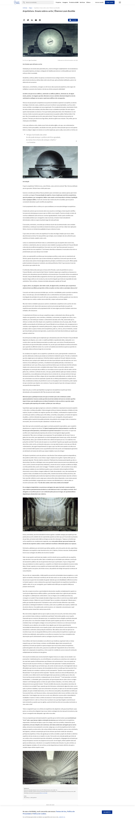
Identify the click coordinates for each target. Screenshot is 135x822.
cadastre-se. (62, 817)
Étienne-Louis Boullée (43, 793)
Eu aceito (107, 812)
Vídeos (88, 2)
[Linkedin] (32, 20)
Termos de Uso (61, 811)
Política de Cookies (39, 814)
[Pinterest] (40, 20)
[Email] (36, 20)
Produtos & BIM (73, 2)
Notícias (82, 2)
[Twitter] (28, 20)
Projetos (58, 2)
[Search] (40, 2)
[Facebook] (24, 20)
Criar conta (109, 2)
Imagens (65, 2)
